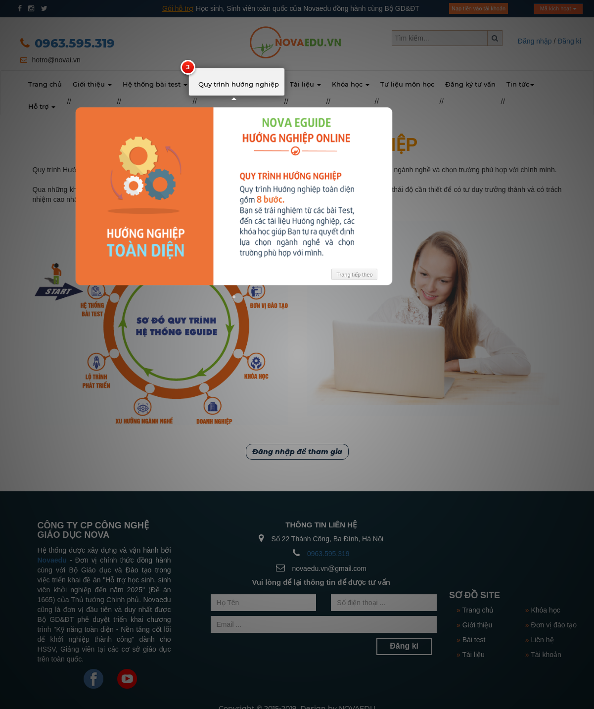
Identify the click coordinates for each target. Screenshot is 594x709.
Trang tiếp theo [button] (356, 275)
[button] (235, 297)
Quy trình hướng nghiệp (238, 84)
